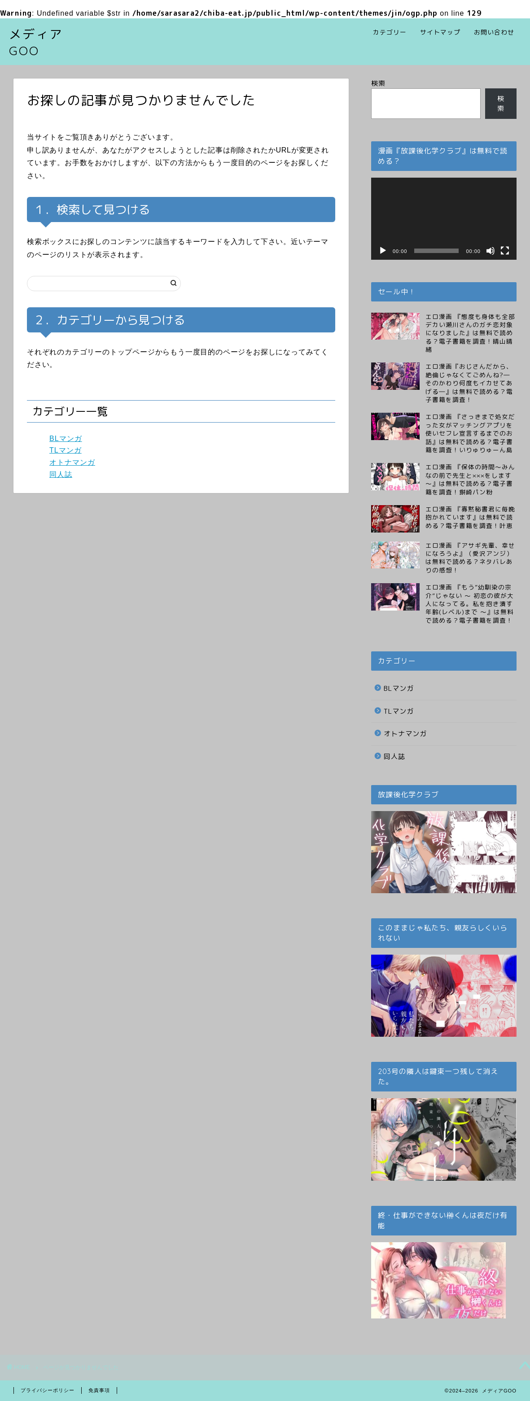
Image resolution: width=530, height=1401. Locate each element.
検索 (378, 83)
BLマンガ (65, 438)
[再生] (382, 250)
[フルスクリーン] (504, 250)
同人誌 (60, 474)
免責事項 (99, 1390)
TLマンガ (65, 450)
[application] (444, 218)
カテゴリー (390, 32)
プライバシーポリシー (47, 1390)
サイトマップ (440, 32)
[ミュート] (490, 250)
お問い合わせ (494, 32)
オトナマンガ (72, 462)
